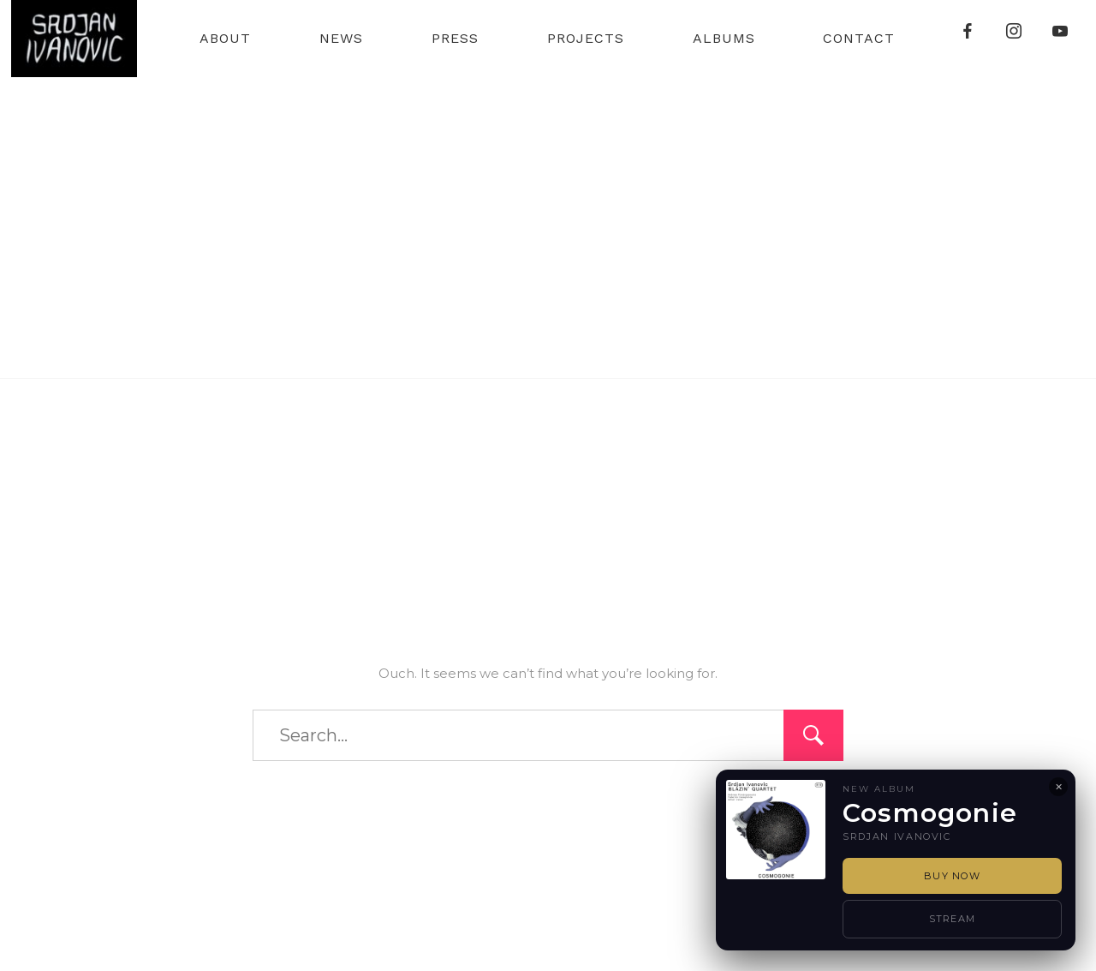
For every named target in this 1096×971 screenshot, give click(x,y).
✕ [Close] (1059, 787)
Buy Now (952, 876)
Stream (952, 919)
